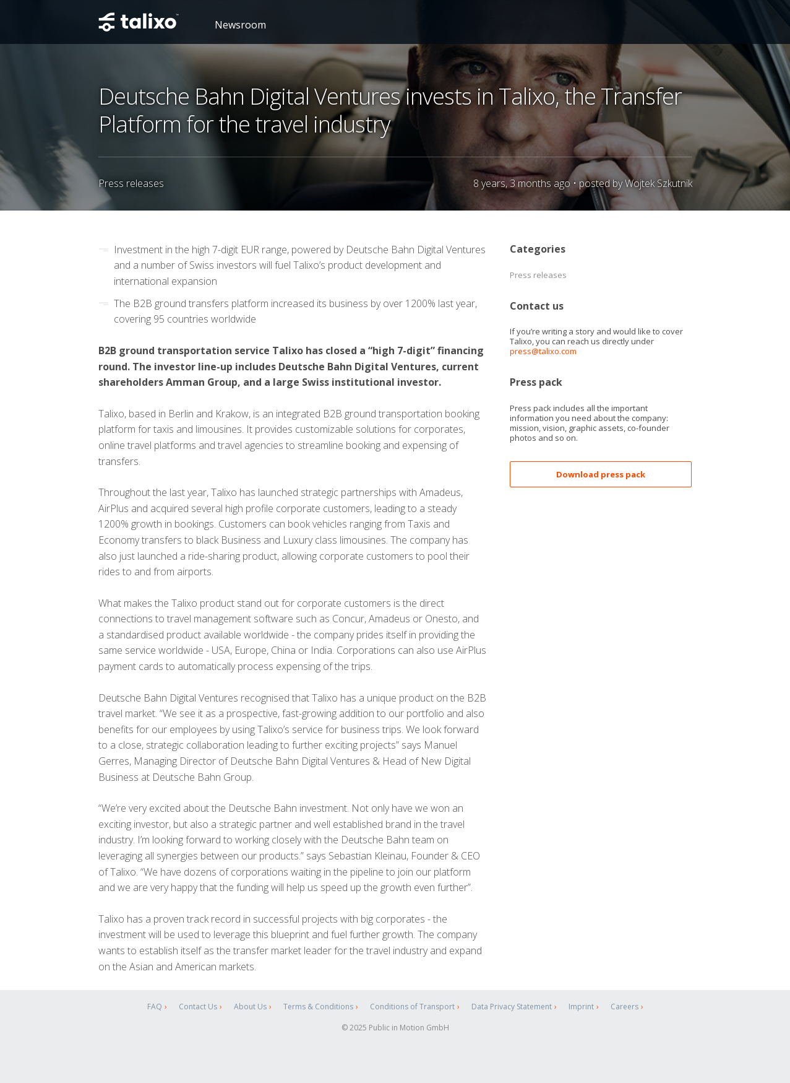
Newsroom (240, 25)
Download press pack (600, 474)
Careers (624, 1006)
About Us (250, 1006)
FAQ (154, 1006)
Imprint (581, 1006)
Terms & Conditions (318, 1006)
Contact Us (198, 1006)
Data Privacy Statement (511, 1006)
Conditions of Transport (412, 1006)
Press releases (538, 275)
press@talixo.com (543, 351)
